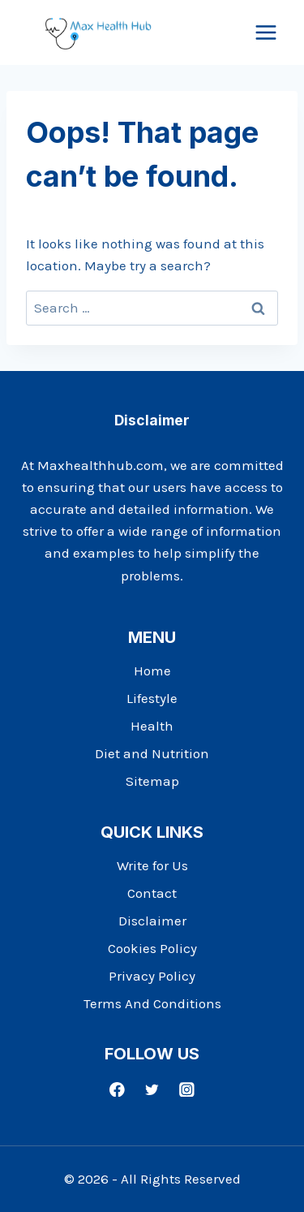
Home (152, 670)
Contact (152, 893)
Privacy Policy (152, 976)
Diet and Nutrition (152, 753)
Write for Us (152, 865)
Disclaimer (152, 920)
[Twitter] (152, 1089)
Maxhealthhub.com (100, 465)
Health (152, 726)
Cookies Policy (152, 948)
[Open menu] (265, 32)
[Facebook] (117, 1089)
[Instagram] (187, 1089)
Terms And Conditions (152, 1003)
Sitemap (152, 781)
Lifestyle (152, 698)
